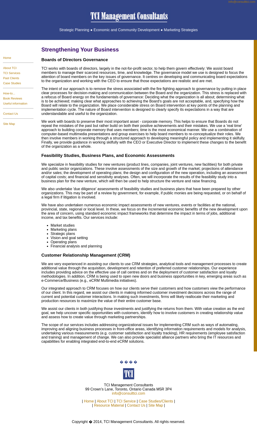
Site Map (9, 124)
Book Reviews (12, 98)
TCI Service (126, 401)
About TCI (9, 68)
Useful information (15, 103)
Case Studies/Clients (156, 401)
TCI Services (11, 73)
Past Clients (11, 78)
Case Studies (12, 83)
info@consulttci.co (241, 1)
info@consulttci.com (128, 393)
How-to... (9, 93)
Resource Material (109, 405)
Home (7, 58)
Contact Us (10, 113)
